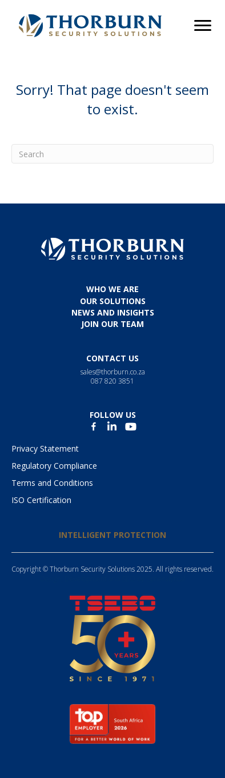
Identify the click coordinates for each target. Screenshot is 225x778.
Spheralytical (166, 579)
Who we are (112, 289)
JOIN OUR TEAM (112, 323)
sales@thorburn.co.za (113, 372)
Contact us (112, 358)
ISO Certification (41, 499)
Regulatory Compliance (54, 465)
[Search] (112, 153)
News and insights (112, 312)
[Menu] (203, 25)
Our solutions (113, 301)
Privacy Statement (45, 448)
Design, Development (73, 579)
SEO (128, 579)
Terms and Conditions (52, 482)
